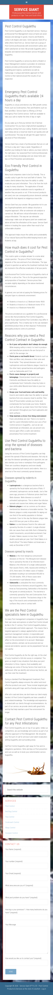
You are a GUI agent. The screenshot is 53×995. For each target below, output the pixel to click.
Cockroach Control (12, 822)
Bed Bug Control (11, 811)
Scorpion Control (11, 833)
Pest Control (10, 806)
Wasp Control (10, 828)
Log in (44, 989)
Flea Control (9, 817)
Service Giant (26, 9)
